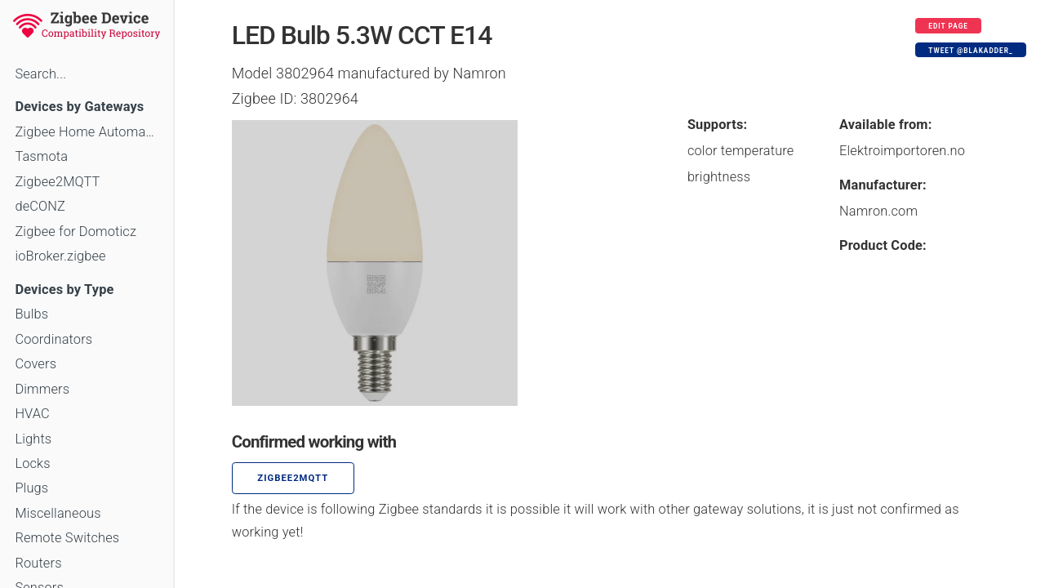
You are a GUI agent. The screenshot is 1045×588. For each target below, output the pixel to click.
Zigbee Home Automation (86, 132)
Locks (32, 463)
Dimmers (42, 389)
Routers (38, 563)
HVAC (32, 413)
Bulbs (31, 314)
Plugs (31, 488)
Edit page (948, 26)
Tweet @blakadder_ (970, 51)
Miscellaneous (57, 513)
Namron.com (878, 211)
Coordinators (53, 339)
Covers (35, 364)
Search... (40, 74)
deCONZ (40, 206)
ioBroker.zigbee (60, 256)
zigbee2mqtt (292, 478)
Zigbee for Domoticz (75, 231)
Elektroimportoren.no (902, 150)
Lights (33, 439)
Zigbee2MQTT (57, 181)
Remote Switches (67, 538)
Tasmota (41, 156)
